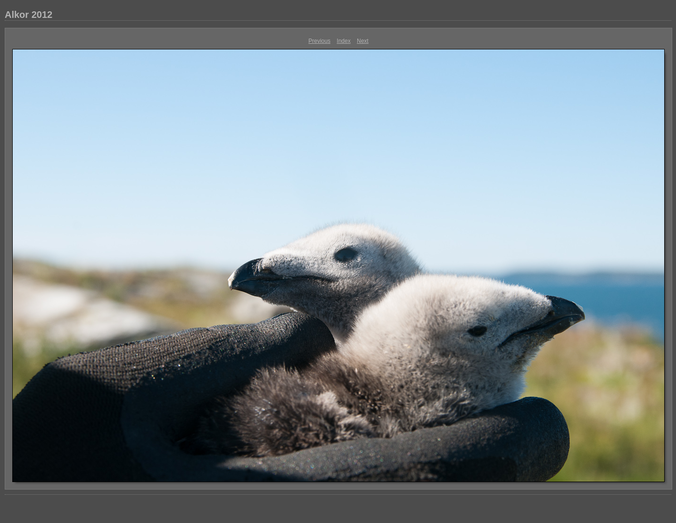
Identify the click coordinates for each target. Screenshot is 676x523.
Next (363, 41)
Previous (319, 41)
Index (343, 41)
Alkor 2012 (28, 14)
